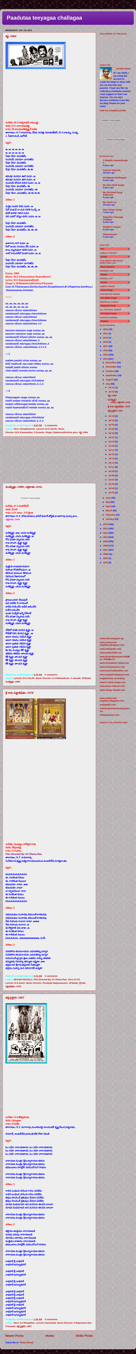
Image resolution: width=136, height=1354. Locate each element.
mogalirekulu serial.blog (112, 678)
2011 (105, 533)
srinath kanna (123, 68)
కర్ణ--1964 (10, 36)
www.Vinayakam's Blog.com (114, 663)
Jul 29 (111, 416)
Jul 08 (111, 475)
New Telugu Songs (112, 209)
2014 (105, 359)
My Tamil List (110, 202)
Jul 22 (111, 433)
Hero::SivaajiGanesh (24, 429)
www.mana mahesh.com (112, 686)
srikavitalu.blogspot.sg (111, 638)
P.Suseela (39, 432)
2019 (105, 338)
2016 (105, 350)
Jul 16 (111, 454)
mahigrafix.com (108, 704)
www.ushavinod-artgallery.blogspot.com (112, 643)
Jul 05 (111, 488)
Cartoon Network (111, 170)
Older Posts (84, 1335)
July (108, 384)
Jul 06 (111, 484)
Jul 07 (111, 479)
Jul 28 (111, 420)
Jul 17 (111, 450)
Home (49, 1335)
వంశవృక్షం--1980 (12, 681)
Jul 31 (111, 387)
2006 (105, 554)
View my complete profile (113, 110)
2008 (105, 545)
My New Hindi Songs (113, 185)
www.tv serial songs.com (113, 682)
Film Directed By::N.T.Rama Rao (50, 979)
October (110, 371)
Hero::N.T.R (74, 979)
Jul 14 (111, 458)
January (110, 519)
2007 (105, 550)
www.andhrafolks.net (110, 652)
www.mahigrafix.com (110, 649)
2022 (105, 329)
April (108, 506)
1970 (105, 562)
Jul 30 (111, 392)
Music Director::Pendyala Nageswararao (47, 983)
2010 (105, 537)
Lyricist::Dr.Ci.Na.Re (46, 429)
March (109, 510)
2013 (105, 524)
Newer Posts (14, 1335)
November (111, 367)
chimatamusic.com (109, 715)
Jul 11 (111, 467)
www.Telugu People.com (112, 690)
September (112, 375)
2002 (105, 558)
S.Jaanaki (76, 678)
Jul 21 (111, 437)
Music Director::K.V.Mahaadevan (53, 678)
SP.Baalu (86, 678)
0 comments (51, 425)
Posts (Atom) (26, 1342)
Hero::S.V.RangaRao (24, 1323)
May (108, 502)
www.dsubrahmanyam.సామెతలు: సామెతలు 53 (115, 657)
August (110, 379)
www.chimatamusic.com (112, 667)
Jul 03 (111, 492)
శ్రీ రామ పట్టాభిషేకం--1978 (19, 692)
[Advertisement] (49, 460)
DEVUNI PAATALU (23, 979)
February (111, 515)
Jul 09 (111, 471)
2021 (105, 333)
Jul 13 (111, 463)
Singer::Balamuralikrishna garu (61, 432)
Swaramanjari (110, 234)
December (111, 362)
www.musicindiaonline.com (114, 670)
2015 (105, 354)
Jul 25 (111, 424)
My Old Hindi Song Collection (112, 193)
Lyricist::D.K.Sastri (15, 983)
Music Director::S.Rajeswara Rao (74, 1323)
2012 (105, 528)
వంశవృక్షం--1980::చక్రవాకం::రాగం (23, 486)
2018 (105, 342)
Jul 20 (111, 441)
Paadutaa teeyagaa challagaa (44, 18)
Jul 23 (111, 429)
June (109, 498)
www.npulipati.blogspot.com (114, 674)
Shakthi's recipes (112, 227)
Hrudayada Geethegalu (115, 177)
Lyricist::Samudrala (46, 1323)
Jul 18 (111, 446)
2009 (105, 541)
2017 (105, 346)
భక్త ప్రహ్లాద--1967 (14, 997)
